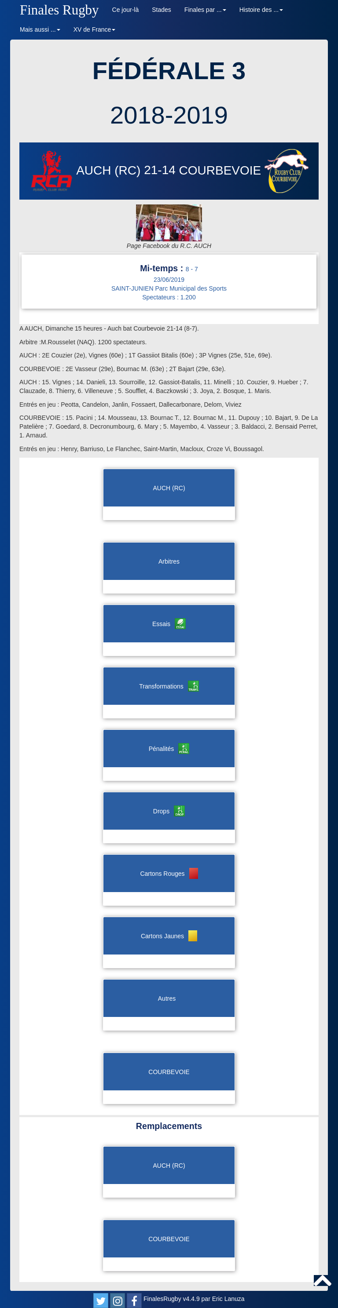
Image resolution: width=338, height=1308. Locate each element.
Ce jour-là (125, 9)
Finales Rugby (59, 10)
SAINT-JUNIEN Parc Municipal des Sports (169, 288)
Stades (161, 9)
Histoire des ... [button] (261, 9)
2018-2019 (169, 115)
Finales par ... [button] (205, 9)
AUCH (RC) (86, 170)
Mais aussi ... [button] (40, 29)
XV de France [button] (94, 29)
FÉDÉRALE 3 (169, 70)
